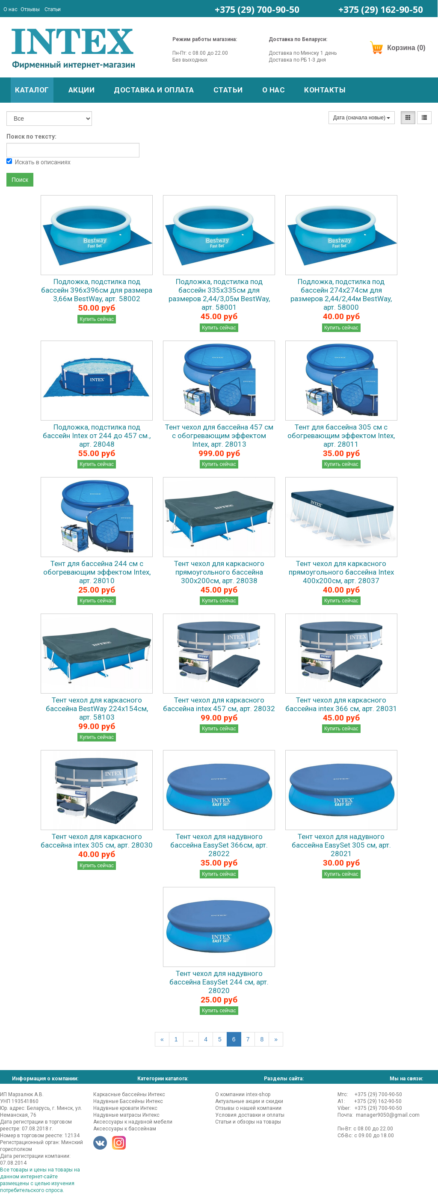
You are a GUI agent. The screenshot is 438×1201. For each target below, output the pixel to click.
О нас (10, 9)
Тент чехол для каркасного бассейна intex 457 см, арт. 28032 (219, 704)
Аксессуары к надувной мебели (132, 1122)
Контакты (324, 90)
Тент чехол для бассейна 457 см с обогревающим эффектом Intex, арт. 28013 (219, 435)
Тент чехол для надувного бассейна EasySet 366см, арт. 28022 (219, 845)
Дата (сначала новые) (361, 118)
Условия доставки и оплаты (249, 1115)
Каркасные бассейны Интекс (129, 1094)
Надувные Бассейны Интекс (128, 1101)
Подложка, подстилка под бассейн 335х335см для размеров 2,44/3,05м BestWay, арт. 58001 (219, 294)
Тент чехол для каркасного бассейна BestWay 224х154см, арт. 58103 (97, 708)
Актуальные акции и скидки (249, 1101)
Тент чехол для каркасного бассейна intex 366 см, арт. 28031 (341, 704)
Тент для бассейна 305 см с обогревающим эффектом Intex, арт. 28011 (341, 435)
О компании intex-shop (242, 1094)
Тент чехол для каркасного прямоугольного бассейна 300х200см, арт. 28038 (219, 572)
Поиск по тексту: (31, 136)
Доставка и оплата (154, 90)
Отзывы (30, 9)
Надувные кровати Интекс (125, 1108)
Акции (81, 90)
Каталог (32, 90)
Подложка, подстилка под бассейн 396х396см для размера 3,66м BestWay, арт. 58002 (96, 290)
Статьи (52, 9)
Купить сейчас (97, 319)
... (191, 1039)
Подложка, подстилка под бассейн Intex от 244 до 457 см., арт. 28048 (97, 435)
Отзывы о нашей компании (248, 1108)
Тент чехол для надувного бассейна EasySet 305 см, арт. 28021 (341, 845)
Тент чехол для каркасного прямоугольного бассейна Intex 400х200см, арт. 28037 (341, 572)
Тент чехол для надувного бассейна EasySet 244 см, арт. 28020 (219, 982)
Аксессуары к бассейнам (124, 1129)
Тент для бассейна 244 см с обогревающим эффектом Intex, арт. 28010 (97, 572)
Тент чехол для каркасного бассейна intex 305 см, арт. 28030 (97, 840)
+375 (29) (257, 9)
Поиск (20, 179)
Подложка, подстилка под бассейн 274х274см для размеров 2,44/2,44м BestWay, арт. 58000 (341, 294)
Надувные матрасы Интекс (126, 1115)
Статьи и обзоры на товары (248, 1122)
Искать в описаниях (38, 162)
